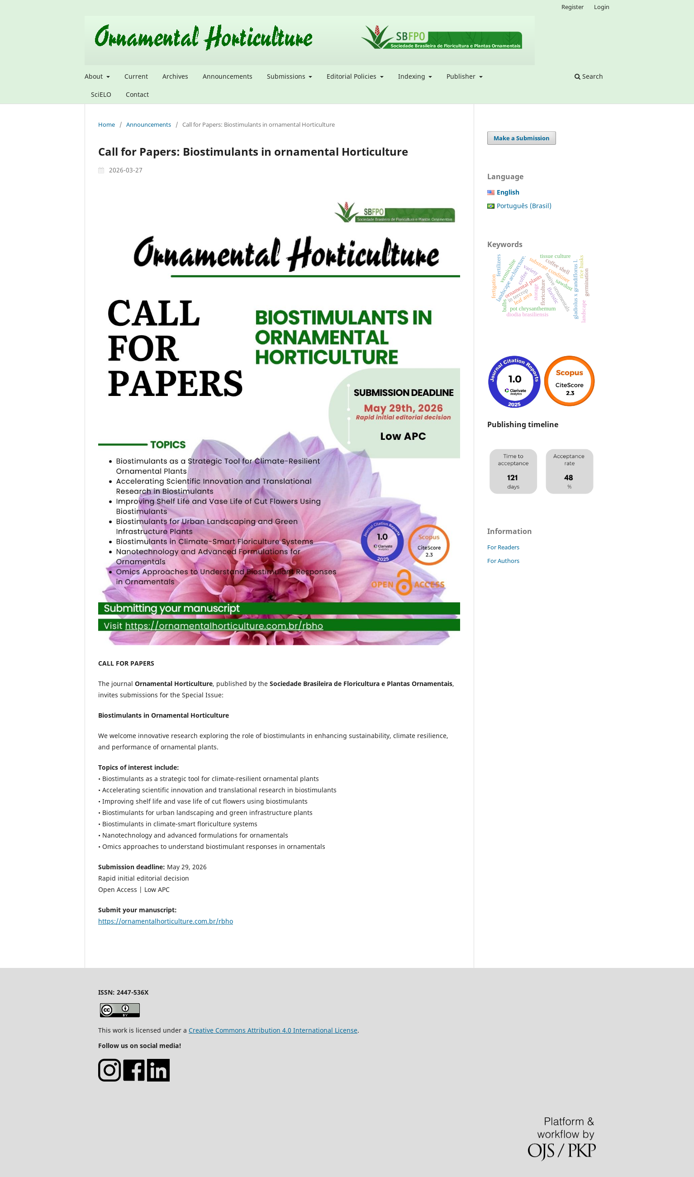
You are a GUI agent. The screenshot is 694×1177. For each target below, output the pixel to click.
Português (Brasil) (524, 205)
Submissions (287, 76)
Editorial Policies (352, 76)
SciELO (101, 94)
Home (106, 124)
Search (589, 76)
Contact (137, 94)
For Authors (503, 561)
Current (136, 76)
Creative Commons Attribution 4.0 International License (273, 1030)
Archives (175, 76)
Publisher (462, 76)
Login (601, 7)
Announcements (227, 76)
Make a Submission (522, 138)
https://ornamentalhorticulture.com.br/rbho (165, 921)
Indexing (412, 76)
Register (572, 7)
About (95, 76)
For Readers (503, 547)
